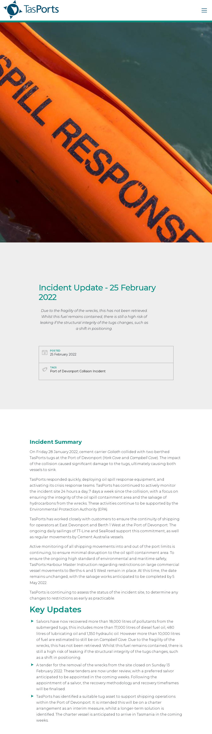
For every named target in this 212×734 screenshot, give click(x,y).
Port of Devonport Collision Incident (78, 371)
